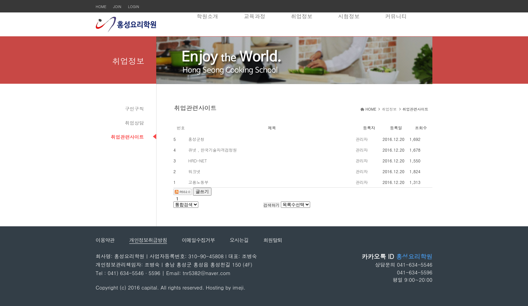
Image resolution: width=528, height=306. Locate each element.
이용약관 (105, 239)
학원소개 (207, 16)
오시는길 (239, 239)
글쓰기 (202, 191)
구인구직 (134, 108)
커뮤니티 (396, 16)
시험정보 (349, 16)
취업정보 (301, 16)
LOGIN (133, 6)
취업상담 (134, 122)
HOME (101, 6)
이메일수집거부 (198, 239)
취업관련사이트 (127, 136)
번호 (181, 127)
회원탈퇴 (272, 239)
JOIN (117, 6)
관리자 (362, 139)
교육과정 (254, 16)
